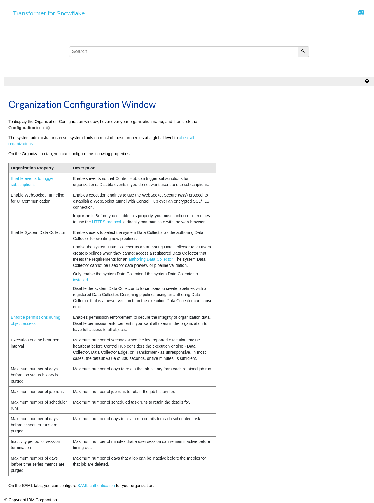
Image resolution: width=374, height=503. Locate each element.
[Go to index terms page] (360, 14)
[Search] (303, 51)
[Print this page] (368, 81)
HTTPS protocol (106, 222)
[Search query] (189, 51)
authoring (150, 259)
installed (80, 280)
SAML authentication (96, 485)
